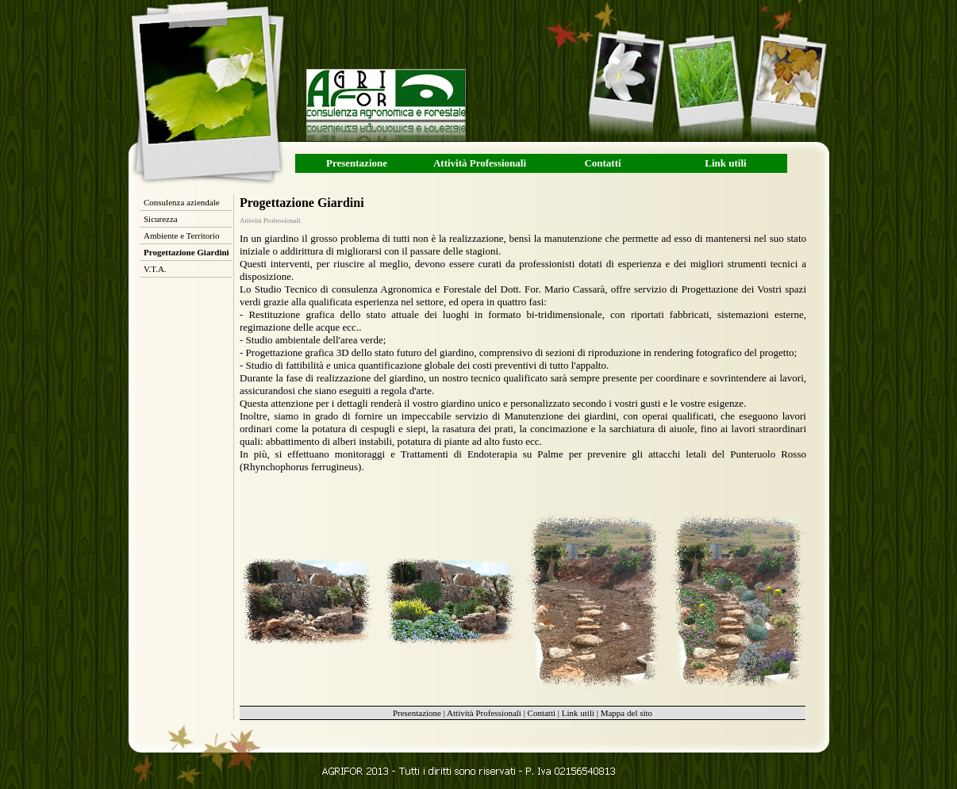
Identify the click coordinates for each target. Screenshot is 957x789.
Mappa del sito (626, 713)
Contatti (602, 163)
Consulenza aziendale (182, 202)
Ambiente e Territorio (182, 235)
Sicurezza (161, 219)
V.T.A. (155, 269)
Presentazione (356, 163)
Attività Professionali (479, 163)
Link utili (725, 163)
